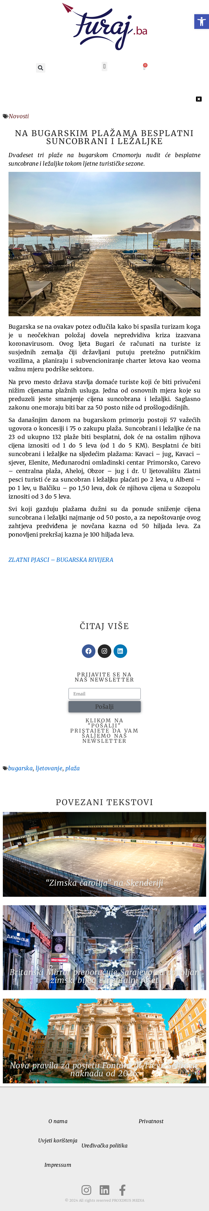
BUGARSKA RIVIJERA (84, 559)
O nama (57, 1121)
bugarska (20, 768)
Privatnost (151, 1121)
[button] (201, 21)
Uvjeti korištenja (57, 1140)
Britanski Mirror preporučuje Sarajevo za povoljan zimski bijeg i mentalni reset (104, 976)
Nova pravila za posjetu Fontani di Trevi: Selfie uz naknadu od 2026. (104, 1069)
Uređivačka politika (105, 1145)
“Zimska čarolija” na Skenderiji (104, 883)
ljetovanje (49, 768)
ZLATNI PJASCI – (32, 559)
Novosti (19, 116)
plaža (72, 768)
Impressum (57, 1165)
